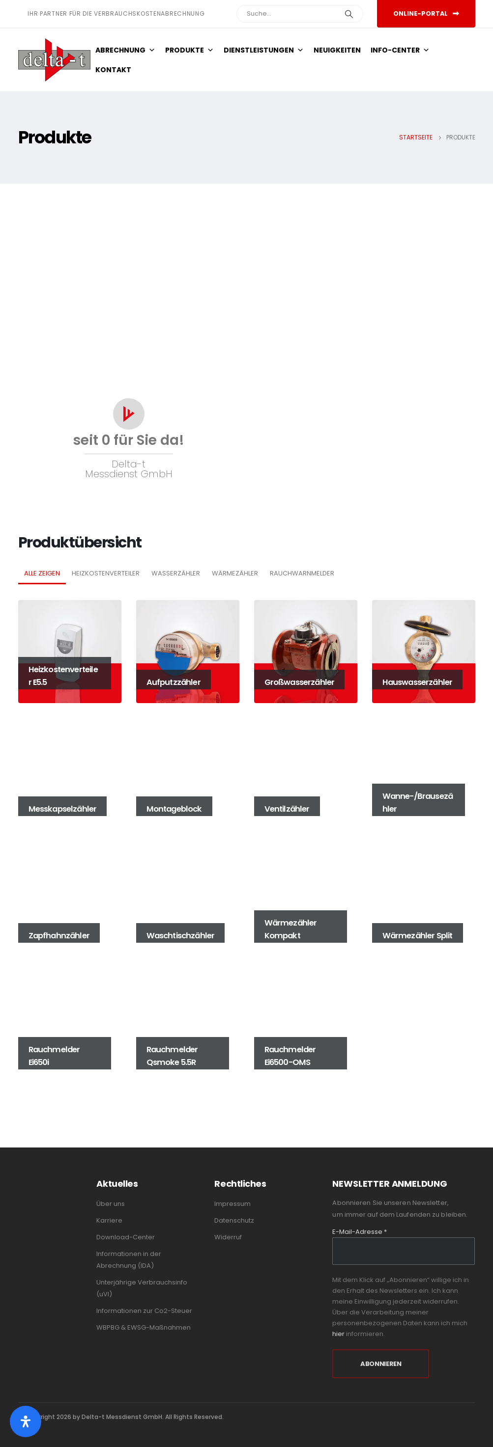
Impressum (232, 1203)
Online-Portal (426, 13)
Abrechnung (125, 50)
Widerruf (228, 1237)
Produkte (189, 50)
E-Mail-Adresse (359, 1231)
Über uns (110, 1203)
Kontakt (113, 70)
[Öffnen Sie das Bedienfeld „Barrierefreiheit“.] (25, 1421)
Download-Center (125, 1237)
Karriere (109, 1220)
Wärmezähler (235, 573)
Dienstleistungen (264, 50)
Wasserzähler (175, 573)
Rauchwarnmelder (302, 573)
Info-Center (400, 50)
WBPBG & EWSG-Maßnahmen (143, 1327)
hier (338, 1333)
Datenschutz (234, 1220)
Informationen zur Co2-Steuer (144, 1310)
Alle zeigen (42, 573)
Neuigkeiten (337, 50)
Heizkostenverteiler (106, 573)
